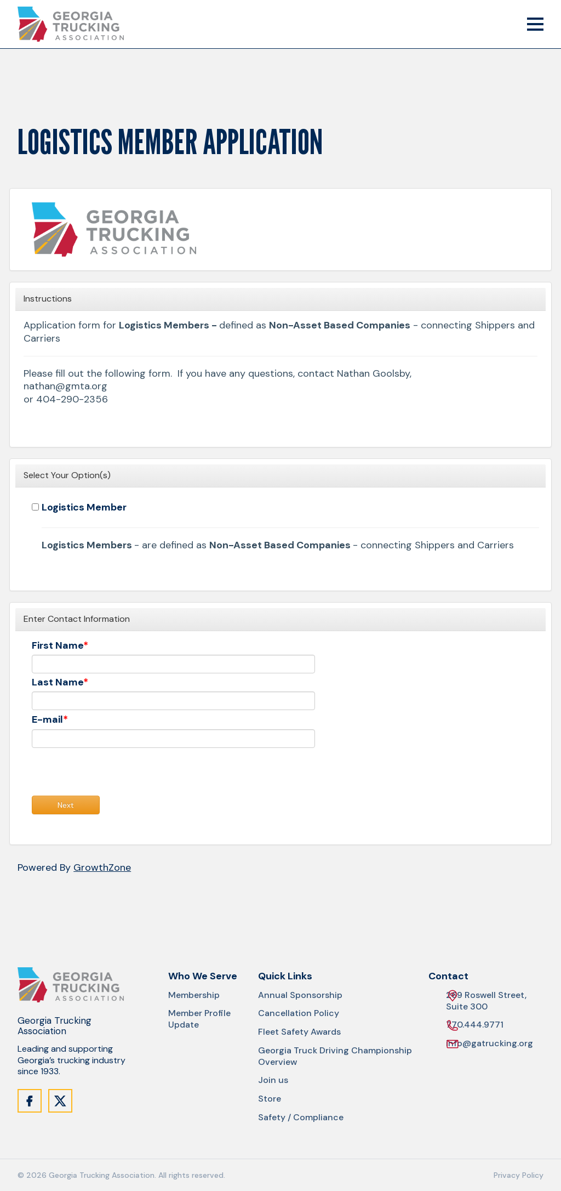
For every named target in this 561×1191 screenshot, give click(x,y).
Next (66, 805)
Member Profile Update (199, 1019)
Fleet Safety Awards (299, 1031)
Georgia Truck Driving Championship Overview (335, 1056)
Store (269, 1098)
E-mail (47, 719)
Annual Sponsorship (300, 995)
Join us (273, 1080)
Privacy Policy (518, 1175)
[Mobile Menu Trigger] (535, 24)
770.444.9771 (474, 1025)
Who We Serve (202, 976)
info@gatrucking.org (489, 1044)
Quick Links (285, 976)
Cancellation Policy (298, 1013)
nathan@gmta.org (65, 386)
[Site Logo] (71, 24)
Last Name (57, 682)
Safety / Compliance (301, 1117)
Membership (194, 995)
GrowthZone (102, 867)
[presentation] (115, 774)
